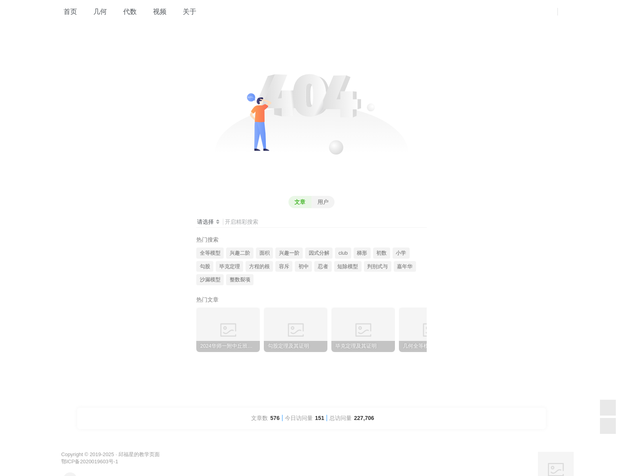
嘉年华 (404, 266)
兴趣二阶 (240, 253)
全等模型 (210, 253)
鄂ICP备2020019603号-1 (89, 461)
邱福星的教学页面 (139, 454)
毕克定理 (229, 266)
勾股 (205, 266)
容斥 (284, 266)
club (343, 253)
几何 (96, 13)
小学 (401, 253)
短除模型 (347, 266)
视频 (155, 13)
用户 (323, 202)
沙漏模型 (210, 280)
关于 (185, 13)
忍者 (323, 266)
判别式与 (377, 266)
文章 (300, 202)
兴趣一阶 (289, 253)
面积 (264, 253)
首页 (66, 13)
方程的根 (259, 266)
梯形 (362, 253)
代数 (126, 13)
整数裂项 (240, 280)
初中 (303, 266)
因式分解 (319, 253)
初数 (381, 253)
